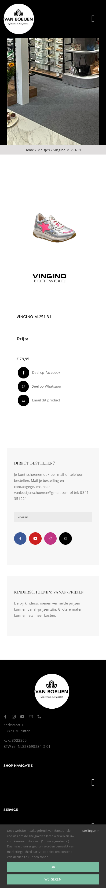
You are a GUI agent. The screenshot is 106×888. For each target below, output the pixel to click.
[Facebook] (38, 373)
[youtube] (22, 716)
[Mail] (65, 538)
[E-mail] (38, 400)
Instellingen (89, 830)
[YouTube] (35, 538)
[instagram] (14, 716)
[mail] (31, 716)
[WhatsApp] (39, 386)
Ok (53, 867)
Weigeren (53, 879)
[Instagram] (50, 538)
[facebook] (5, 716)
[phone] (39, 716)
